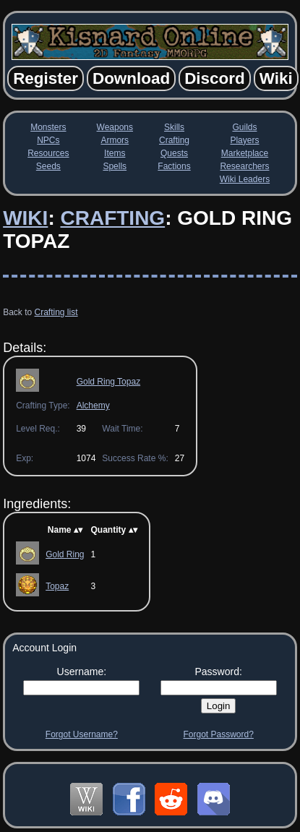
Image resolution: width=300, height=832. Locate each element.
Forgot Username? (82, 734)
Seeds (48, 166)
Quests (174, 153)
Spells (115, 166)
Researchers (244, 166)
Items (114, 153)
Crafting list (56, 312)
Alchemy (93, 405)
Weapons (115, 127)
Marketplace (244, 153)
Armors (114, 140)
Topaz (57, 586)
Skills (174, 127)
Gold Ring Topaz (109, 382)
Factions (174, 166)
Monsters (48, 127)
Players (244, 140)
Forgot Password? (218, 734)
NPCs (48, 140)
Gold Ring (65, 554)
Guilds (244, 127)
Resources (48, 153)
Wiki (25, 218)
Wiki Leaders (245, 179)
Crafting (174, 140)
